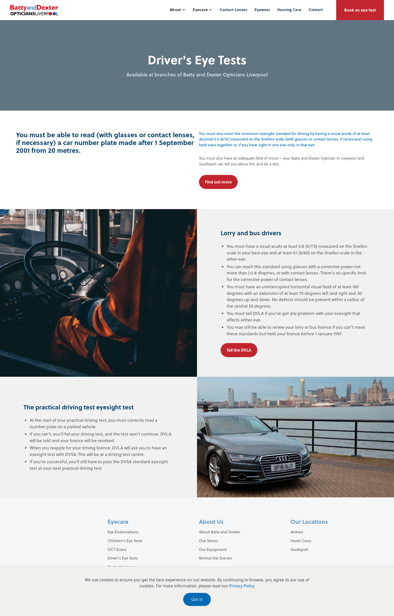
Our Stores (208, 540)
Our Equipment (213, 549)
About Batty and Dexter (219, 532)
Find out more (218, 182)
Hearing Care (289, 9)
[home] (34, 10)
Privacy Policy (242, 586)
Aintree (296, 532)
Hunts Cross (300, 540)
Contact (316, 9)
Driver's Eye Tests (123, 558)
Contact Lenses (233, 9)
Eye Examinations (123, 532)
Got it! (197, 599)
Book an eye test (360, 10)
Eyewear (262, 9)
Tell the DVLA (239, 350)
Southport (299, 549)
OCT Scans (117, 549)
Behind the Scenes (215, 558)
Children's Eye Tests (125, 540)
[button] (177, 10)
